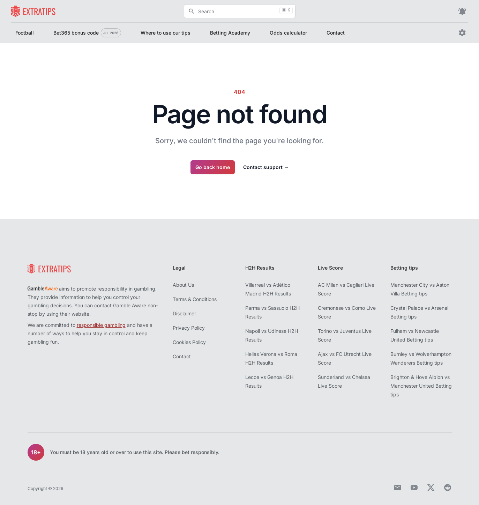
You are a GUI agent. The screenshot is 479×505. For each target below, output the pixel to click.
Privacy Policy (189, 328)
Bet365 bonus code (87, 32)
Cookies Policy (189, 342)
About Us (183, 285)
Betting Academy (230, 33)
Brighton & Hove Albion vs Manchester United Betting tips (421, 385)
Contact (336, 33)
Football (24, 33)
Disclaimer (184, 313)
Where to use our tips (165, 33)
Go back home (212, 167)
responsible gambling (101, 325)
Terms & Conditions (195, 299)
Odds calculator (288, 33)
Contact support (266, 167)
